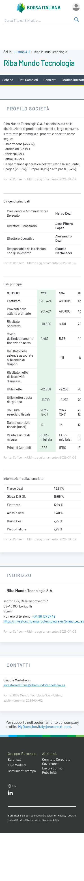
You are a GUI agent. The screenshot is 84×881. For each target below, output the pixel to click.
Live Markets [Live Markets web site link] (17, 765)
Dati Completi (28, 80)
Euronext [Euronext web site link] (14, 759)
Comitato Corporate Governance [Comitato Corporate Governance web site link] (56, 761)
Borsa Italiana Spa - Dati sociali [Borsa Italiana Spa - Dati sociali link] (25, 815)
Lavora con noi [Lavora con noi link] (52, 768)
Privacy (62, 815)
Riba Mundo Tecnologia (39, 62)
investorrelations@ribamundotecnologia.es (34, 685)
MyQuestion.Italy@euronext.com (44, 726)
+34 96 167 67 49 (43, 616)
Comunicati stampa (22, 771)
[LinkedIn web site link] (10, 794)
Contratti (49, 80)
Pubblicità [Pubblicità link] (49, 772)
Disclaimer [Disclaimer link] (50, 815)
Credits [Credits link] (20, 819)
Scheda (7, 80)
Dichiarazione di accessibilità (42, 819)
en (14, 786)
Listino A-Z (22, 52)
